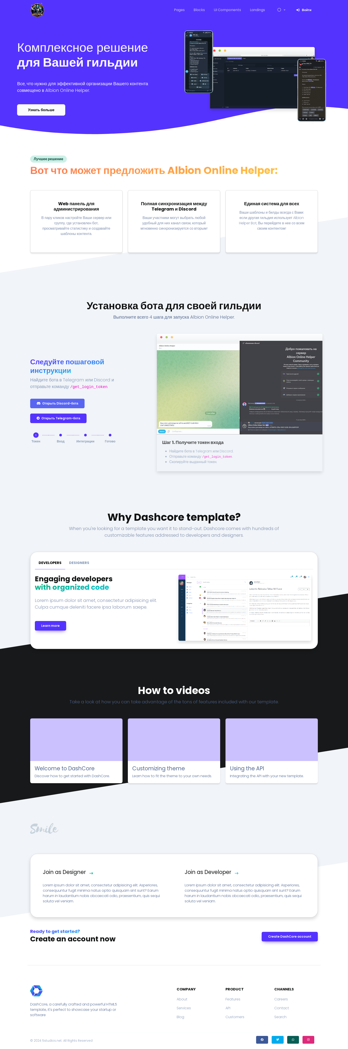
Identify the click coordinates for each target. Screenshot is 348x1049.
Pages (179, 9)
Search (280, 1016)
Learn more (50, 625)
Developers (50, 562)
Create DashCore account (289, 936)
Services (184, 1008)
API (227, 1008)
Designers (79, 562)
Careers (281, 999)
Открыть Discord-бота (57, 403)
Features (232, 999)
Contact (281, 1008)
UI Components (227, 9)
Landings (257, 9)
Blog (180, 1016)
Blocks (199, 9)
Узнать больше (41, 109)
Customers (234, 1016)
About (182, 999)
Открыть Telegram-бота (58, 418)
